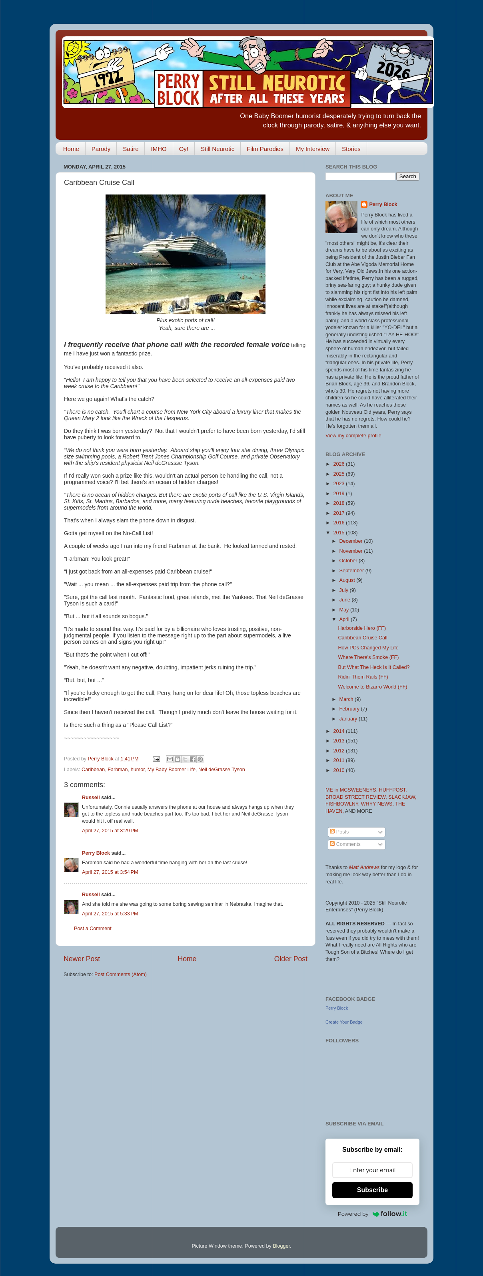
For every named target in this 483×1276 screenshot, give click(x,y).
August (348, 580)
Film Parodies (265, 148)
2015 (339, 533)
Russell (91, 797)
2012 (339, 751)
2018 (339, 503)
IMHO (158, 148)
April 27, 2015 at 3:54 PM (110, 872)
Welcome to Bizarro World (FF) (372, 687)
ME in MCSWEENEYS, (352, 790)
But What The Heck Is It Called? (373, 667)
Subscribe (372, 1190)
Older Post (290, 959)
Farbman (118, 769)
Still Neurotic (217, 148)
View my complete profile (353, 436)
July (344, 590)
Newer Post (82, 959)
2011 (339, 760)
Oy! (183, 148)
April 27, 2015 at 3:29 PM (110, 830)
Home (71, 148)
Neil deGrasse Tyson (221, 769)
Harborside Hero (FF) (362, 628)
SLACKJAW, (402, 797)
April (345, 619)
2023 (339, 483)
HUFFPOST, (393, 790)
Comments (345, 844)
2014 (339, 731)
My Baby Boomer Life (172, 769)
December (351, 541)
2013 (339, 741)
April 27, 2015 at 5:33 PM (110, 914)
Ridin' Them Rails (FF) (363, 677)
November (351, 551)
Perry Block (96, 853)
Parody (101, 148)
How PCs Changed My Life (368, 648)
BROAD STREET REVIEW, (356, 797)
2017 (339, 513)
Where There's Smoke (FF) (368, 657)
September (352, 571)
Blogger (281, 1246)
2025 (339, 474)
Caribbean (93, 769)
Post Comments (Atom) (120, 974)
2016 (339, 523)
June (345, 600)
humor (138, 769)
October (349, 561)
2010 (339, 770)
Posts (339, 832)
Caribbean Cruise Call (362, 638)
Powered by (372, 1214)
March (347, 699)
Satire (130, 148)
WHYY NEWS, (378, 804)
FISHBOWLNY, (343, 804)
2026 (339, 464)
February (350, 709)
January (349, 719)
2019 (339, 493)
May (344, 610)
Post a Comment (93, 928)
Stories (351, 148)
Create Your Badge (344, 1022)
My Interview (312, 148)
